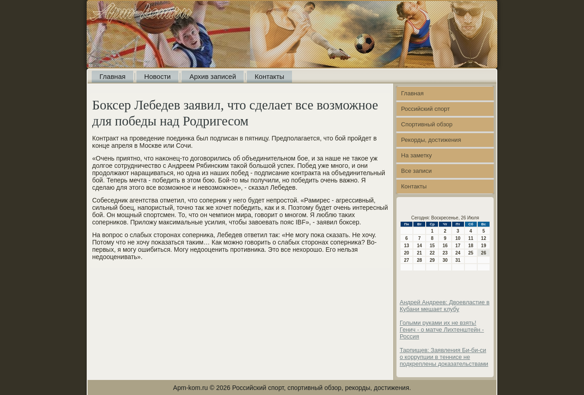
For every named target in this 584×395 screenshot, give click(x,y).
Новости (157, 76)
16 (445, 245)
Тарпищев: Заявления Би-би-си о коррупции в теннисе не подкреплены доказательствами (444, 357)
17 (457, 245)
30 (445, 260)
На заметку (416, 155)
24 (457, 252)
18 (470, 245)
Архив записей (212, 76)
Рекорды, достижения (431, 139)
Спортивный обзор (427, 124)
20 (406, 252)
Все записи (416, 170)
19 (483, 245)
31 (457, 260)
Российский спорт (425, 108)
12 (483, 238)
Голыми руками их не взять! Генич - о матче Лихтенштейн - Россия (442, 329)
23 (445, 252)
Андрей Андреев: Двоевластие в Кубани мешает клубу (445, 305)
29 (432, 260)
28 (419, 260)
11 (470, 238)
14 (419, 245)
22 (432, 252)
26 (483, 252)
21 (419, 252)
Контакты (269, 76)
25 (470, 252)
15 (432, 245)
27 (406, 260)
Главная (112, 76)
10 (457, 238)
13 (406, 245)
